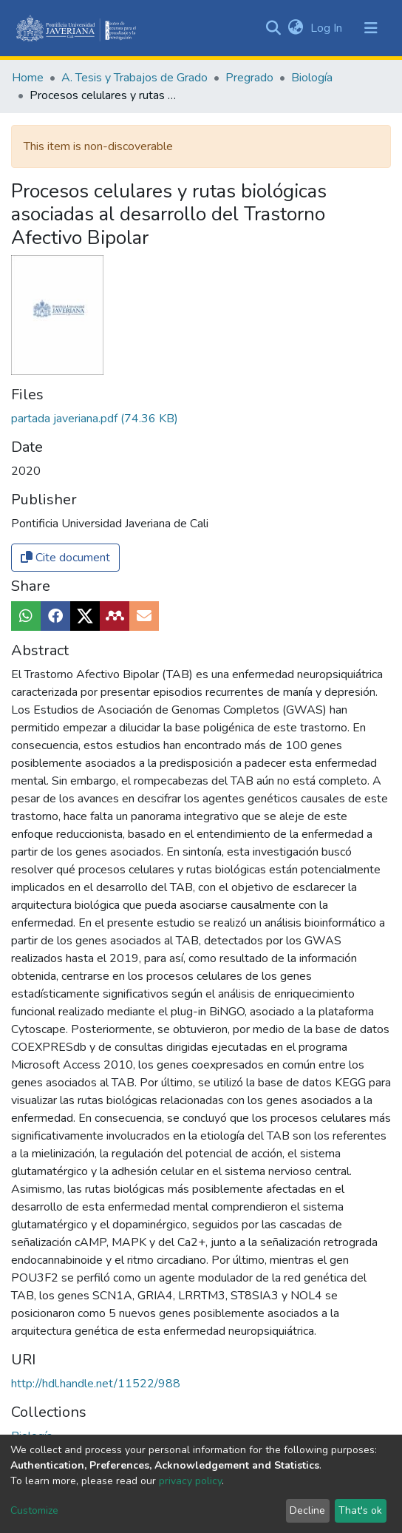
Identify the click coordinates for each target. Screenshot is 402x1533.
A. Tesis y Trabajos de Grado (134, 78)
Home (28, 78)
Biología (312, 78)
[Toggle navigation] (371, 28)
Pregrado (249, 78)
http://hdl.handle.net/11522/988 (95, 1383)
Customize (34, 1510)
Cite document (65, 557)
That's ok (360, 1510)
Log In (327, 28)
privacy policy (190, 1481)
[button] (295, 28)
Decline (307, 1510)
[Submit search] (273, 28)
